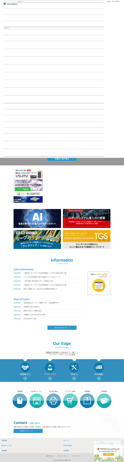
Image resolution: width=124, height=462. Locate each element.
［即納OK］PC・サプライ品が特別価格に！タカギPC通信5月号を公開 (45, 285)
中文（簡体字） (116, 1)
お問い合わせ (9, 130)
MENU (118, 3)
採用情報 (10, 124)
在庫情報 (10, 118)
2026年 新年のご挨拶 (30, 319)
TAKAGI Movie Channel (12, 18)
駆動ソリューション (54, 60)
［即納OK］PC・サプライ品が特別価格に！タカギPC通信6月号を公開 (45, 273)
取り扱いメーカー (13, 106)
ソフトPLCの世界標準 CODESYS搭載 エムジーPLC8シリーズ (42, 277)
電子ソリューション (54, 76)
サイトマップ (75, 456)
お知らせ (7, 24)
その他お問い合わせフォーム (54, 153)
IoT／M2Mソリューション (54, 45)
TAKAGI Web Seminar (11, 12)
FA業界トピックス (54, 84)
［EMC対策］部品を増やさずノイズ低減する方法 (38, 281)
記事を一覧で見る (62, 158)
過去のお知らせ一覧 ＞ (62, 328)
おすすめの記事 (22, 6)
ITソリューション (54, 53)
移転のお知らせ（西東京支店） (33, 311)
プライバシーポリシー (62, 456)
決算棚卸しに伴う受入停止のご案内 (34, 315)
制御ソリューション (54, 68)
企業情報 (10, 32)
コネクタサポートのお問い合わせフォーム (54, 145)
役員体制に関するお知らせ (32, 307)
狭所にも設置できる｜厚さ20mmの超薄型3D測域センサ (41, 289)
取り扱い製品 (12, 112)
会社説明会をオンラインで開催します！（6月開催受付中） (42, 303)
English (108, 1)
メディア (12, 38)
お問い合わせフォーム (54, 137)
